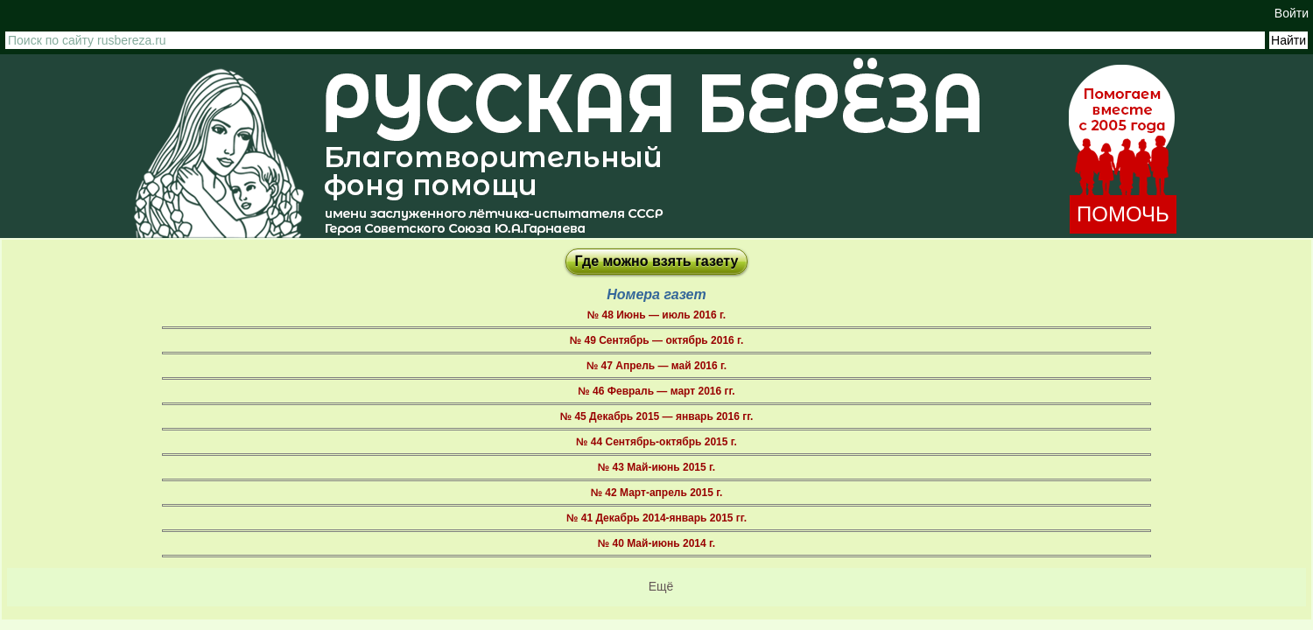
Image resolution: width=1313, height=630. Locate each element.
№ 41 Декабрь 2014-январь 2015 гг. (656, 518)
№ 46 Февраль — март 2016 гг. (656, 391)
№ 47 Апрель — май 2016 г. (656, 366)
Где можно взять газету (657, 261)
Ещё (661, 586)
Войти (1291, 13)
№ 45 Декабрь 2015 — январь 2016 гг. (657, 416)
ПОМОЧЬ (1123, 214)
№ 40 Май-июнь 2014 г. (656, 543)
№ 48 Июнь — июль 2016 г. (656, 315)
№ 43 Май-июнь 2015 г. (656, 467)
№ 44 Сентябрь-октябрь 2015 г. (656, 442)
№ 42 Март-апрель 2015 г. (657, 492)
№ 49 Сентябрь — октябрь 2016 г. (656, 340)
